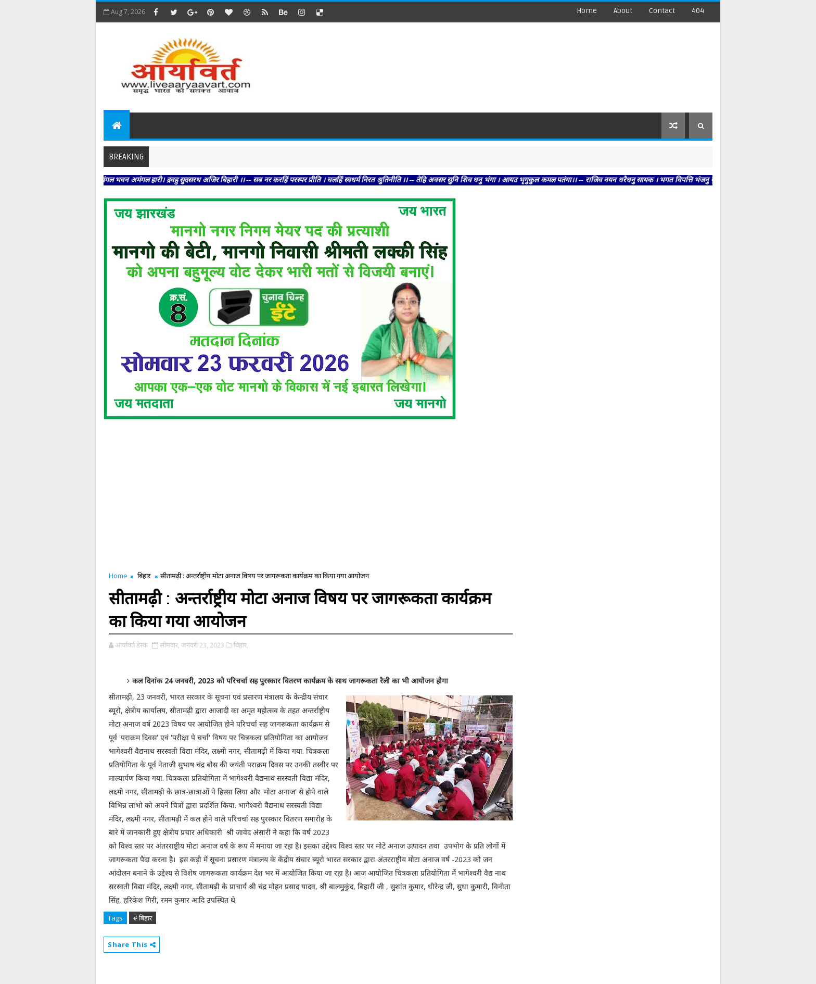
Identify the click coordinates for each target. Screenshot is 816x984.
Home (587, 10)
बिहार (143, 575)
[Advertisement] (522, 62)
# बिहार (142, 918)
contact (662, 10)
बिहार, (241, 645)
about (623, 10)
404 (698, 10)
